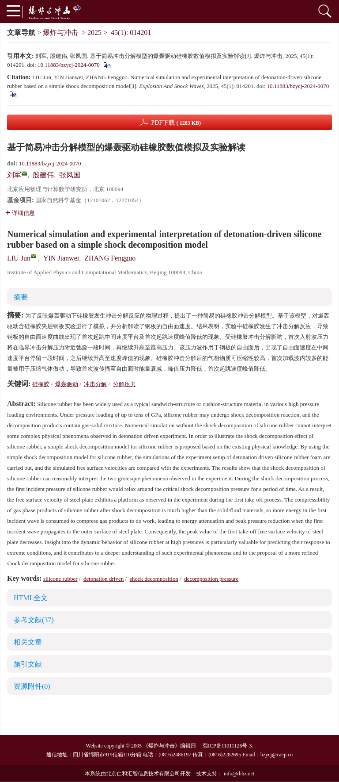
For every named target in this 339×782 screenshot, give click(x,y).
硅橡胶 (40, 384)
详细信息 (20, 213)
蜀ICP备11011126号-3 (227, 746)
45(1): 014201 (131, 32)
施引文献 (28, 664)
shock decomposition (154, 578)
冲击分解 (95, 384)
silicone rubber (60, 578)
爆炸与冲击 (60, 32)
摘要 (21, 297)
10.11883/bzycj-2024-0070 (69, 64)
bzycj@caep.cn (276, 754)
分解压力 (124, 384)
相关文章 (28, 642)
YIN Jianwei (61, 258)
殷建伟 (43, 175)
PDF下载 (176, 122)
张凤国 (69, 175)
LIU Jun (18, 258)
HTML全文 (31, 598)
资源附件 (32, 686)
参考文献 (34, 620)
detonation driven (103, 578)
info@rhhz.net (239, 773)
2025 (94, 32)
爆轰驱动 (66, 384)
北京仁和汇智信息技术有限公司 (143, 773)
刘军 (14, 175)
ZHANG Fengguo (110, 258)
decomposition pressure (211, 578)
